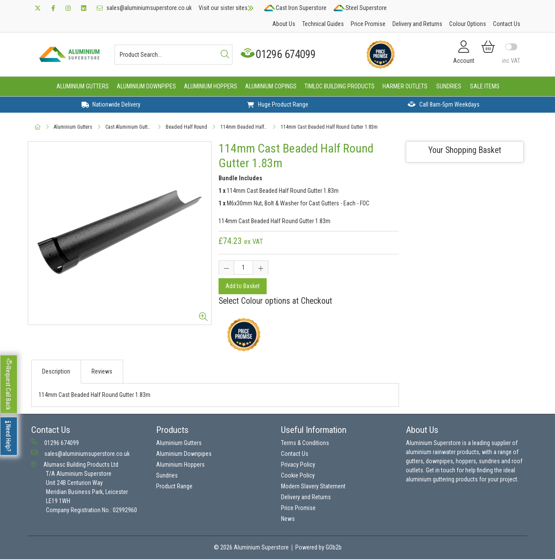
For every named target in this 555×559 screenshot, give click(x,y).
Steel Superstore (359, 7)
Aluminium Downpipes (146, 86)
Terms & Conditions (305, 442)
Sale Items (485, 86)
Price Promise (368, 23)
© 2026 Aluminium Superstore (251, 547)
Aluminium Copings (271, 86)
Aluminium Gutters (82, 86)
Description (56, 371)
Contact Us (506, 23)
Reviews (101, 371)
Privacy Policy (298, 464)
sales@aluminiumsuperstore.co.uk (144, 7)
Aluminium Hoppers (210, 86)
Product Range (174, 486)
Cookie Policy (298, 475)
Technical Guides (323, 23)
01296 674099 (279, 54)
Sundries (448, 86)
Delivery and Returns (417, 23)
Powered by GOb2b (318, 547)
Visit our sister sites (226, 7)
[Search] (225, 55)
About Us (283, 23)
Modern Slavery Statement (313, 486)
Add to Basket (242, 286)
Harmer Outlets (405, 86)
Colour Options (467, 23)
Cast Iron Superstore (295, 7)
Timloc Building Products (339, 86)
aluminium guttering (430, 479)
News (288, 518)
